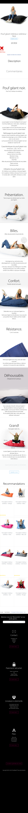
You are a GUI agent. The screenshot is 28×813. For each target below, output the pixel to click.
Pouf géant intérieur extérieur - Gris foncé (21, 563)
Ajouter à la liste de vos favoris (14, 54)
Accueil (1, 612)
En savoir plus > (14, 646)
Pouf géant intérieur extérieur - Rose (7, 533)
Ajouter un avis (14, 38)
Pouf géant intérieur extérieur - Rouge (21, 594)
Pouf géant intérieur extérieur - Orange (7, 502)
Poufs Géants (7, 612)
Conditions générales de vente (14, 763)
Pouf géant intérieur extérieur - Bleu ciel (21, 533)
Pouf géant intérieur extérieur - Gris (7, 594)
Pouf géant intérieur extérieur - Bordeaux (7, 563)
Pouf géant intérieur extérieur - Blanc (21, 502)
